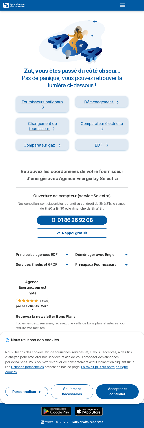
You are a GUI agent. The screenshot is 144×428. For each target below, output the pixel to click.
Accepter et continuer (117, 391)
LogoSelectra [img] (47, 422)
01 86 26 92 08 (72, 220)
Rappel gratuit (72, 233)
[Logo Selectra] (13, 5)
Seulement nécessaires (72, 391)
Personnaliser (26, 391)
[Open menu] (124, 5)
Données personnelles (27, 367)
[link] (32, 295)
